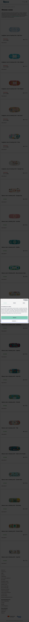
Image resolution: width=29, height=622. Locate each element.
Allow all (14, 317)
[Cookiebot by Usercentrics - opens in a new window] (23, 300)
